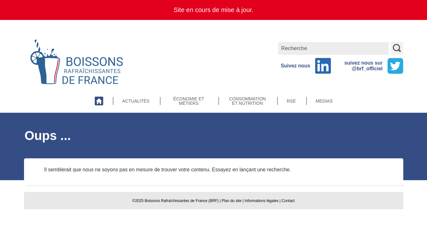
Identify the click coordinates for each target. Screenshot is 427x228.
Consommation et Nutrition (247, 101)
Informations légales (261, 201)
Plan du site (231, 201)
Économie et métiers (188, 101)
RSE (291, 101)
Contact (288, 201)
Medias (324, 101)
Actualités (135, 101)
